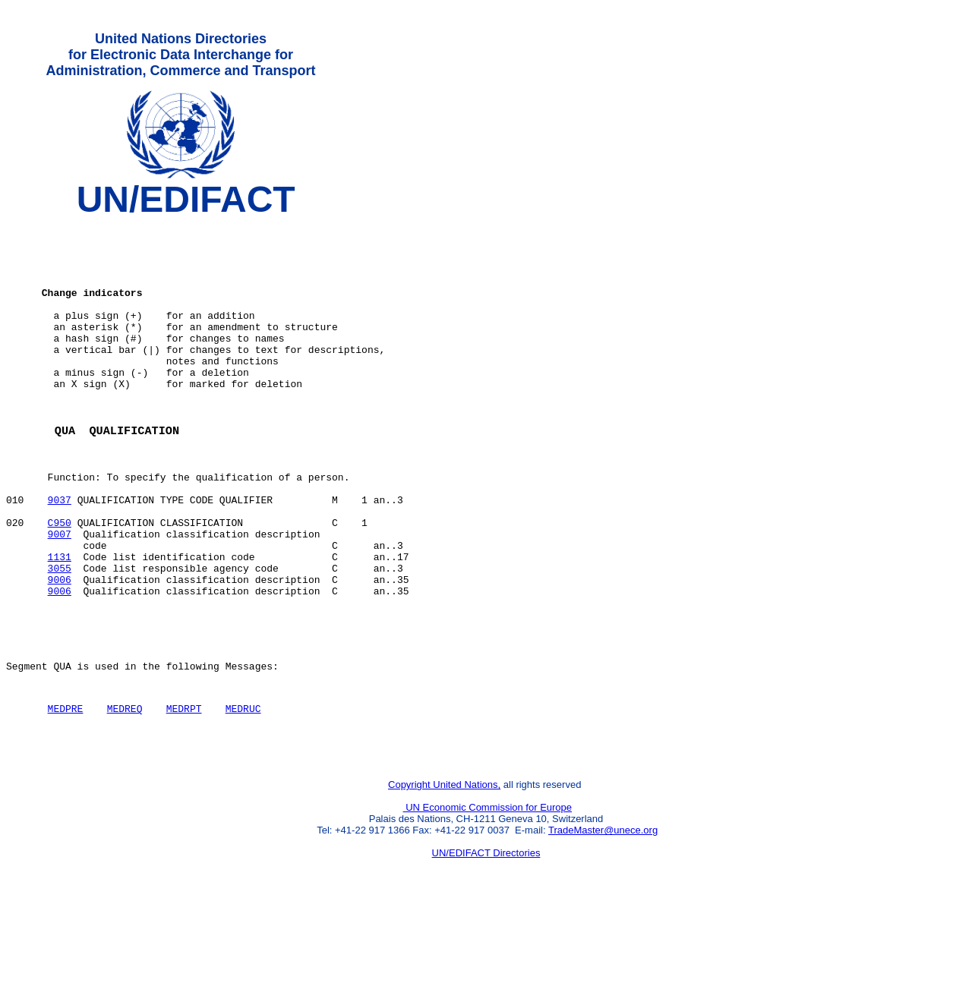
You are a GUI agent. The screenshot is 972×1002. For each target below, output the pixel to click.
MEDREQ (125, 794)
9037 (59, 553)
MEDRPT (184, 794)
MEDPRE (66, 794)
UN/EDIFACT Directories (486, 945)
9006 (59, 649)
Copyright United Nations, (444, 877)
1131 (59, 622)
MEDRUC (243, 794)
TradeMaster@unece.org (603, 922)
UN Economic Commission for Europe (488, 900)
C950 (59, 581)
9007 (59, 594)
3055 (59, 635)
